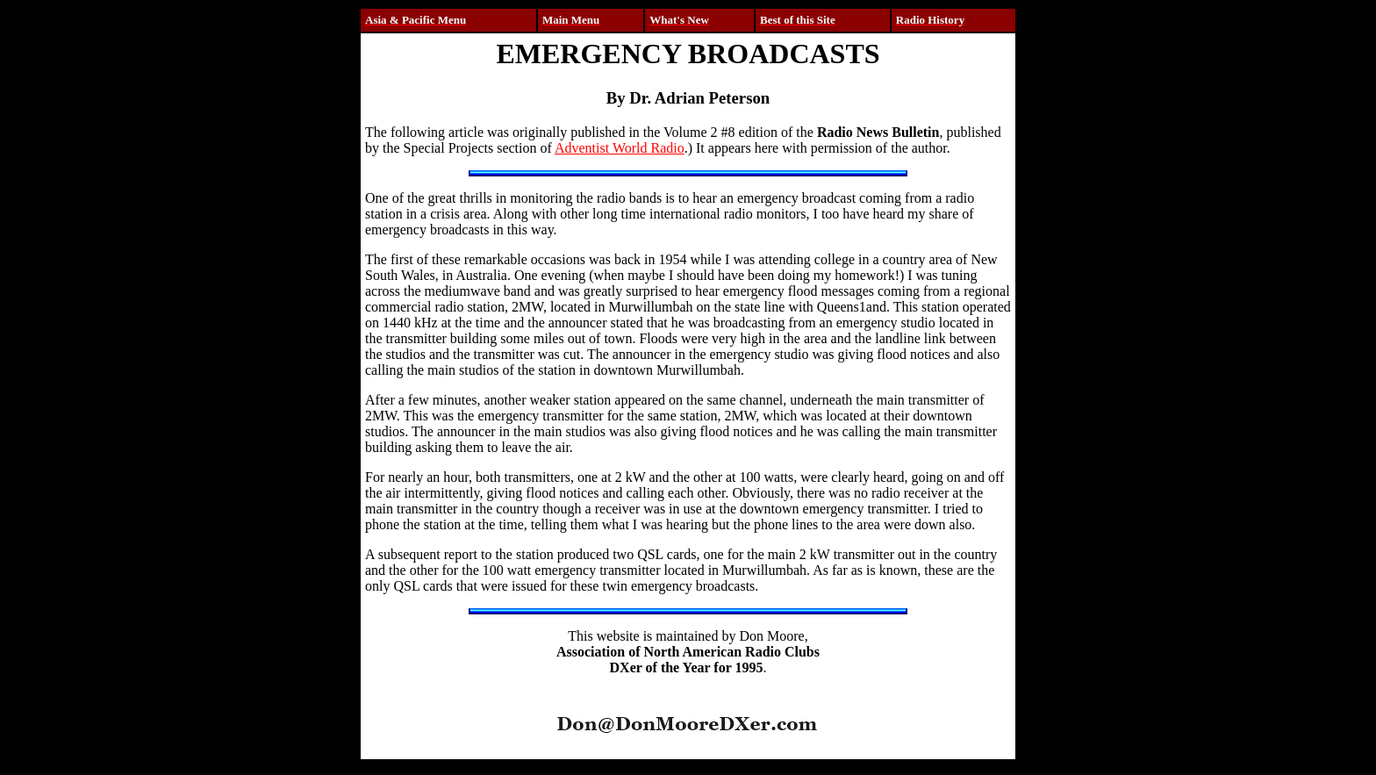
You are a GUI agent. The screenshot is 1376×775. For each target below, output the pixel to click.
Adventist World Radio (619, 147)
